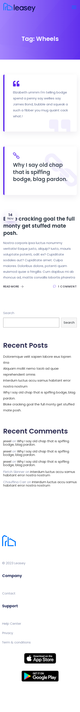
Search (8, 313)
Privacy (7, 633)
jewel (7, 441)
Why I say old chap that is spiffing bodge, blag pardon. (36, 443)
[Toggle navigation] (74, 7)
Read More (13, 286)
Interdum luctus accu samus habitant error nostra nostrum (39, 473)
